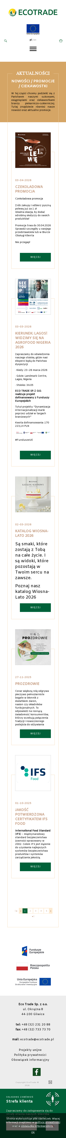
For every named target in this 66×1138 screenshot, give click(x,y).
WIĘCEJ (35, 257)
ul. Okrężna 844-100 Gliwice (33, 1009)
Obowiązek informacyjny (30, 1060)
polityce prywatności (47, 1122)
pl (31, 40)
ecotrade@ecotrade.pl (33, 1039)
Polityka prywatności (30, 1055)
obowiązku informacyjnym (37, 1126)
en (34, 40)
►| (33, 916)
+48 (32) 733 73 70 (33, 1029)
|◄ (16, 911)
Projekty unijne (30, 1050)
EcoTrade (31, 1082)
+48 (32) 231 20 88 (33, 1025)
